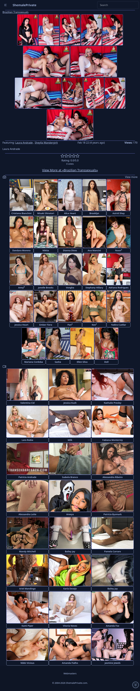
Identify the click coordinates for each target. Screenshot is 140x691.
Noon (118, 250)
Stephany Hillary (94, 287)
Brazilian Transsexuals (16, 12)
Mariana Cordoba (33, 361)
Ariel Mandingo (27, 588)
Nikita (45, 250)
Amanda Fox (112, 625)
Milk (70, 439)
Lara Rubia (27, 439)
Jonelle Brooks (45, 287)
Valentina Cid (27, 402)
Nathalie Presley (112, 402)
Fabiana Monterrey (112, 439)
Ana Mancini (94, 250)
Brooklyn (94, 213)
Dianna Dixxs (70, 250)
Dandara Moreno (21, 250)
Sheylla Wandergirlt (46, 142)
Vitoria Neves (70, 625)
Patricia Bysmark (112, 514)
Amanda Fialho (70, 662)
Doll (106, 361)
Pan (70, 324)
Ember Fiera (45, 324)
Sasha (58, 361)
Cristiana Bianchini (21, 213)
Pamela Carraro (112, 551)
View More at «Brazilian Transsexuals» (70, 170)
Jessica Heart (21, 324)
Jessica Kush (70, 402)
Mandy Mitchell (27, 551)
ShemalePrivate (24, 5)
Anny (21, 287)
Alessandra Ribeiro (112, 477)
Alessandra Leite (27, 514)
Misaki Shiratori (45, 213)
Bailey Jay (70, 551)
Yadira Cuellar (118, 324)
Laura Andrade (24, 142)
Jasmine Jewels (113, 662)
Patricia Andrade (27, 477)
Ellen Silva (82, 361)
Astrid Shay (119, 213)
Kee (94, 324)
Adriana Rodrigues (118, 287)
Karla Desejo (70, 588)
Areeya (70, 514)
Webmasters (70, 673)
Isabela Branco (70, 477)
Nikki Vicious (27, 662)
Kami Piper (27, 625)
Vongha (70, 287)
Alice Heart (70, 213)
